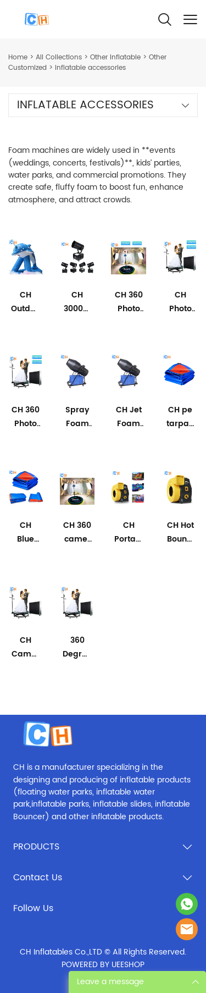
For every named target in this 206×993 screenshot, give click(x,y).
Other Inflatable (115, 57)
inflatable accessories (90, 68)
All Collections (59, 57)
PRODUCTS (36, 847)
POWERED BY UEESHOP (103, 964)
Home (17, 57)
